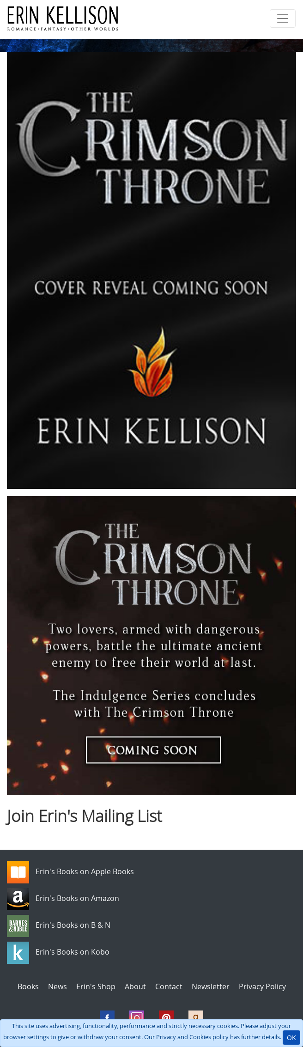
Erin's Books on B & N (73, 925)
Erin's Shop (95, 986)
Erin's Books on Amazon (77, 899)
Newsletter (211, 986)
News (57, 986)
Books (28, 986)
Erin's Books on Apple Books (85, 872)
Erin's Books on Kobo (72, 952)
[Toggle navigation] (283, 18)
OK (291, 1037)
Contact (168, 986)
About (135, 986)
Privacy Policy (262, 986)
